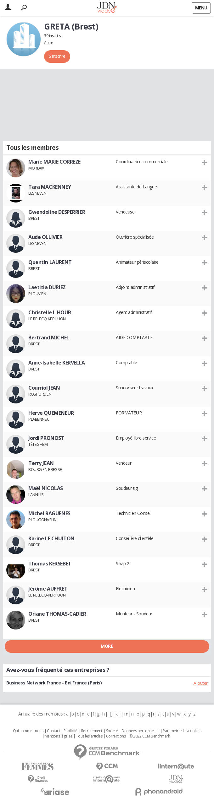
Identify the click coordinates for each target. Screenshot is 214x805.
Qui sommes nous (28, 731)
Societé (112, 731)
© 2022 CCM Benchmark (149, 736)
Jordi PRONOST (46, 438)
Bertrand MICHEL (48, 337)
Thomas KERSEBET (49, 563)
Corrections (116, 736)
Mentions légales (58, 736)
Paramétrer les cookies (182, 731)
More (107, 646)
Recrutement (91, 731)
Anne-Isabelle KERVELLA (56, 362)
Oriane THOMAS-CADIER (57, 613)
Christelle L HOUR (49, 312)
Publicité (70, 731)
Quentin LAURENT (50, 262)
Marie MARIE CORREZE (54, 161)
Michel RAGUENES (49, 513)
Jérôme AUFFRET (47, 588)
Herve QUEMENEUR (51, 412)
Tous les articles (89, 736)
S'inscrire (57, 56)
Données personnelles (140, 731)
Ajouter (201, 683)
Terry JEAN (41, 463)
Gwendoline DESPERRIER (56, 211)
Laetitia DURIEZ (47, 287)
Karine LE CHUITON (51, 538)
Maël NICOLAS (45, 488)
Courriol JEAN (44, 387)
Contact (53, 731)
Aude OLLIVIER (45, 237)
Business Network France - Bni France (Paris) (54, 683)
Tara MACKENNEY (49, 186)
